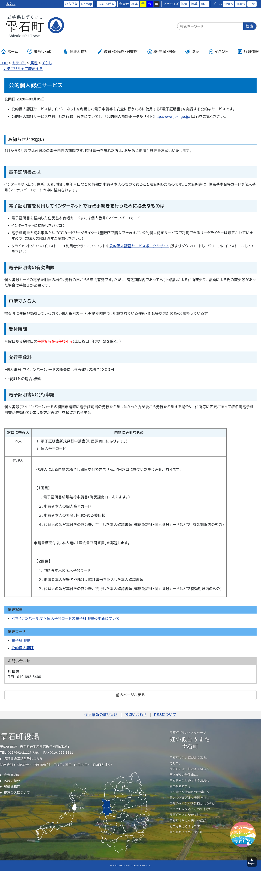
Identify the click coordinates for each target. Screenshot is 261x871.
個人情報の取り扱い (100, 715)
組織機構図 (12, 786)
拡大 (184, 4)
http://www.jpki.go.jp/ (174, 116)
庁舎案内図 (12, 775)
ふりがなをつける (48, 4)
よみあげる (106, 4)
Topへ (252, 863)
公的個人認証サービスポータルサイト (141, 246)
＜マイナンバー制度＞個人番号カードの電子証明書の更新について (65, 618)
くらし (47, 63)
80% (252, 4)
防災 (192, 51)
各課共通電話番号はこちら (23, 758)
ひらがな (71, 4)
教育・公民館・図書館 (117, 51)
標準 (134, 4)
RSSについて (165, 715)
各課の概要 (12, 781)
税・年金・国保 (161, 51)
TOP (4, 63)
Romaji (86, 4)
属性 (34, 63)
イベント (218, 51)
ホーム (9, 51)
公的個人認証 (22, 648)
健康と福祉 (75, 51)
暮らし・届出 (40, 51)
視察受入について (17, 792)
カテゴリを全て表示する (23, 69)
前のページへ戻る (130, 695)
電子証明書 (20, 640)
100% (241, 4)
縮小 (204, 4)
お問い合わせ (136, 715)
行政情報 (248, 51)
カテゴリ (19, 63)
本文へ (10, 4)
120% (228, 4)
